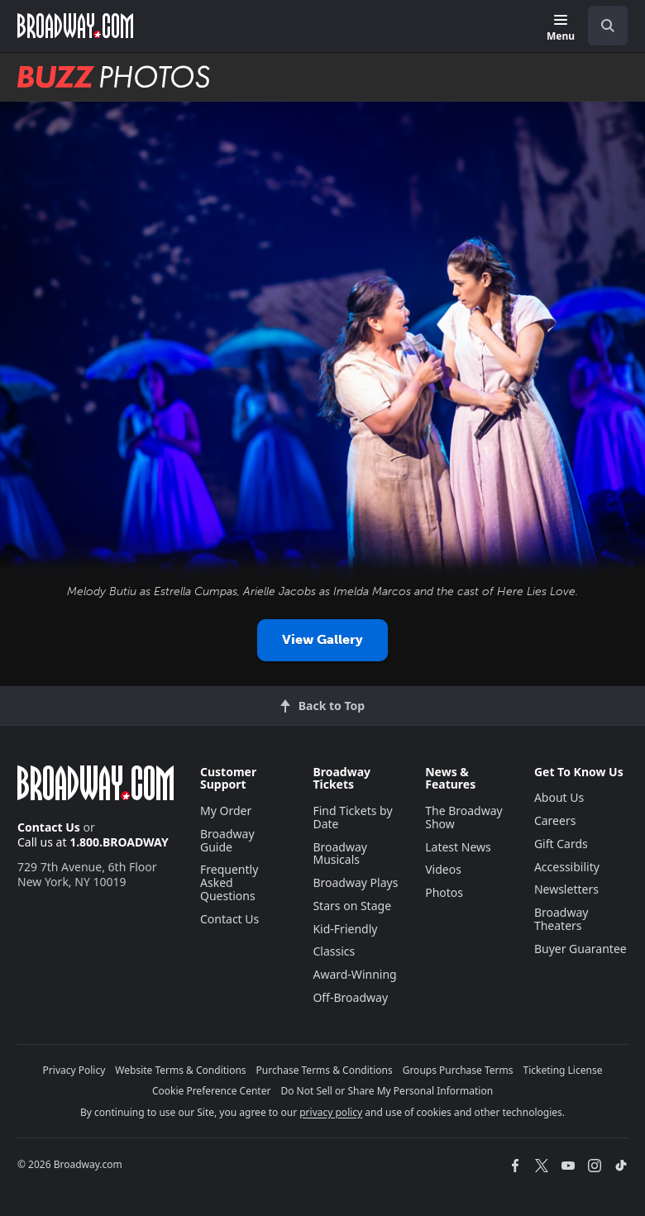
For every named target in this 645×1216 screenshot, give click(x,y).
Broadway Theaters (561, 918)
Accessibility (567, 867)
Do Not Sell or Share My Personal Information (386, 1091)
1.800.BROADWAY (119, 842)
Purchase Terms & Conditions (324, 1070)
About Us (559, 797)
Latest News (458, 847)
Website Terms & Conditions (180, 1070)
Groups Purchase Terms (458, 1070)
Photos (444, 892)
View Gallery (322, 639)
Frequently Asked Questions (229, 882)
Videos (443, 869)
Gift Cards (561, 843)
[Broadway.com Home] (75, 25)
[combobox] (601, 25)
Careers (555, 820)
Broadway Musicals (340, 853)
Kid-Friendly (345, 929)
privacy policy (330, 1112)
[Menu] (561, 28)
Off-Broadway (350, 997)
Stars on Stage (352, 905)
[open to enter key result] (608, 25)
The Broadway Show (464, 817)
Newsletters (566, 889)
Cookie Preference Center (211, 1091)
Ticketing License (563, 1070)
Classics (334, 951)
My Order (225, 810)
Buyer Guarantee (580, 948)
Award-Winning (354, 974)
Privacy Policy (74, 1070)
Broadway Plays (355, 882)
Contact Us (48, 827)
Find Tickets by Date (352, 817)
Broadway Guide (227, 840)
